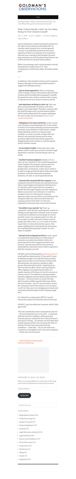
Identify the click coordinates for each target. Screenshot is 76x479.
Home (27, 22)
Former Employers (50, 36)
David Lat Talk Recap (26, 343)
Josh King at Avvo (49, 254)
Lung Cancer (24, 446)
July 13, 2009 (22, 36)
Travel (21, 456)
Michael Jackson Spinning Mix (31, 341)
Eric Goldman (36, 36)
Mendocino (23, 449)
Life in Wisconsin (25, 442)
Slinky (21, 452)
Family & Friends (25, 422)
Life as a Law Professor (27, 439)
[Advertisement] (33, 360)
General (22, 429)
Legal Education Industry (29, 432)
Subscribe (24, 395)
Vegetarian (23, 459)
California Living (25, 419)
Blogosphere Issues (26, 415)
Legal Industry (23, 38)
